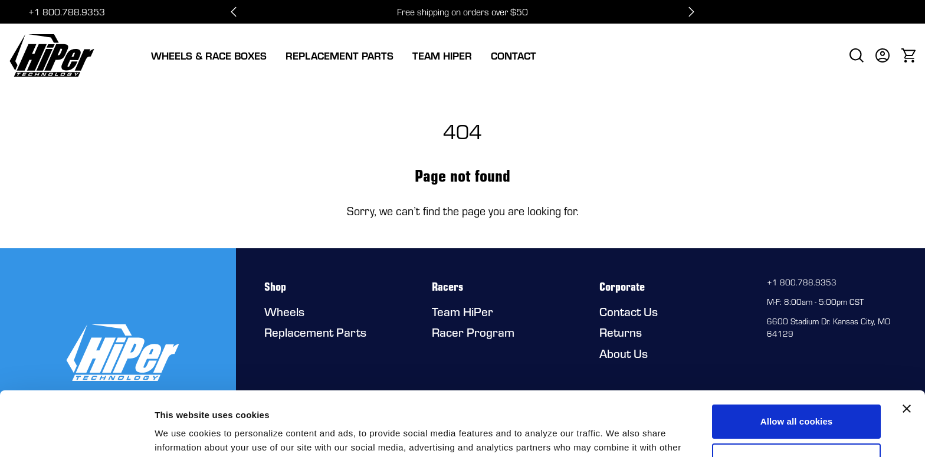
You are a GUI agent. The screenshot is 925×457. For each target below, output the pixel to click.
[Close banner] (907, 348)
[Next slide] (691, 12)
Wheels (284, 311)
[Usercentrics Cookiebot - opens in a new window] (76, 434)
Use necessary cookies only (797, 399)
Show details (182, 434)
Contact (513, 55)
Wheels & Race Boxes (209, 55)
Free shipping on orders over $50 (462, 12)
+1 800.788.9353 (66, 12)
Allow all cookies (796, 361)
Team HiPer (442, 55)
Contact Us (628, 311)
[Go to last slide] (234, 12)
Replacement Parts (339, 55)
